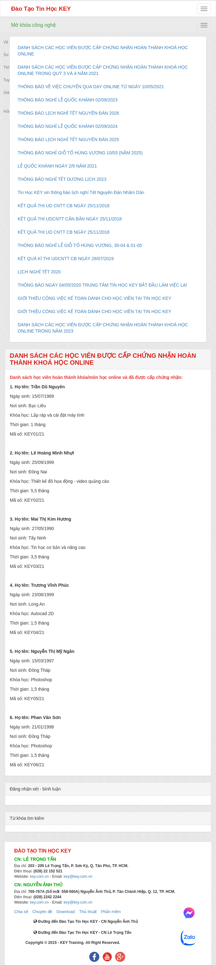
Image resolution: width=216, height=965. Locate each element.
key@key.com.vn (78, 876)
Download (65, 911)
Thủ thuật (87, 911)
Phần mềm (110, 911)
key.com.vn (39, 876)
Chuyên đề (42, 911)
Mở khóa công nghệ (33, 25)
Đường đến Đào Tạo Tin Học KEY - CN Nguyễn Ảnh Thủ (85, 921)
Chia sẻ (21, 911)
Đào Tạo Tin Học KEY (41, 8)
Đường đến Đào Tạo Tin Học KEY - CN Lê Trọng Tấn (82, 932)
